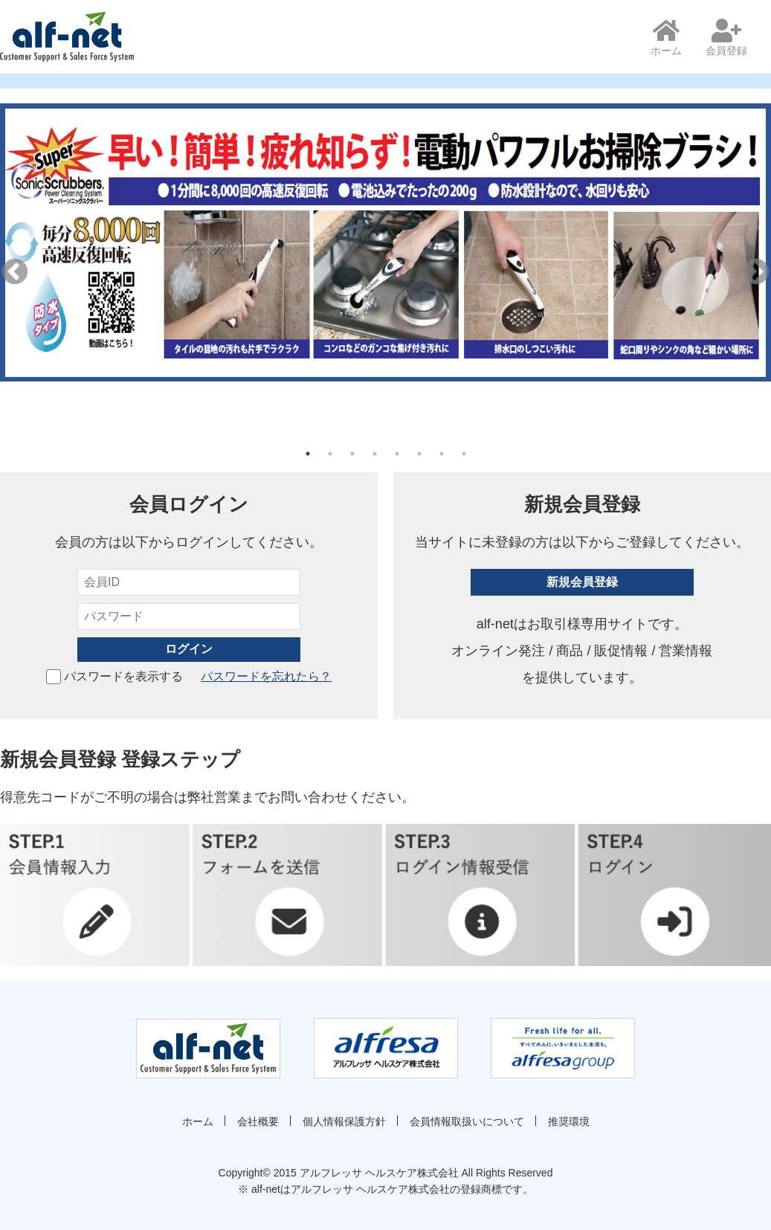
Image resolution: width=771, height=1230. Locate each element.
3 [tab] (352, 453)
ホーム (666, 37)
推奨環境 (569, 1121)
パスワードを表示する (114, 676)
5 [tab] (397, 453)
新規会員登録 (582, 582)
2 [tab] (330, 453)
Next (756, 273)
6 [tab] (419, 453)
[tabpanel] (385, 242)
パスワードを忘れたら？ (266, 676)
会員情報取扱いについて (467, 1121)
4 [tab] (374, 453)
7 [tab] (441, 453)
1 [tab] (307, 453)
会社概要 (258, 1121)
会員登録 (726, 37)
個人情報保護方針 (344, 1121)
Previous (15, 273)
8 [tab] (464, 453)
